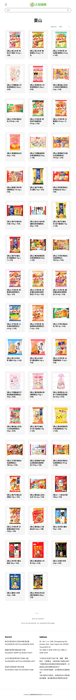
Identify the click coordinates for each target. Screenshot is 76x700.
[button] (6, 4)
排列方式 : (54, 27)
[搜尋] (68, 10)
